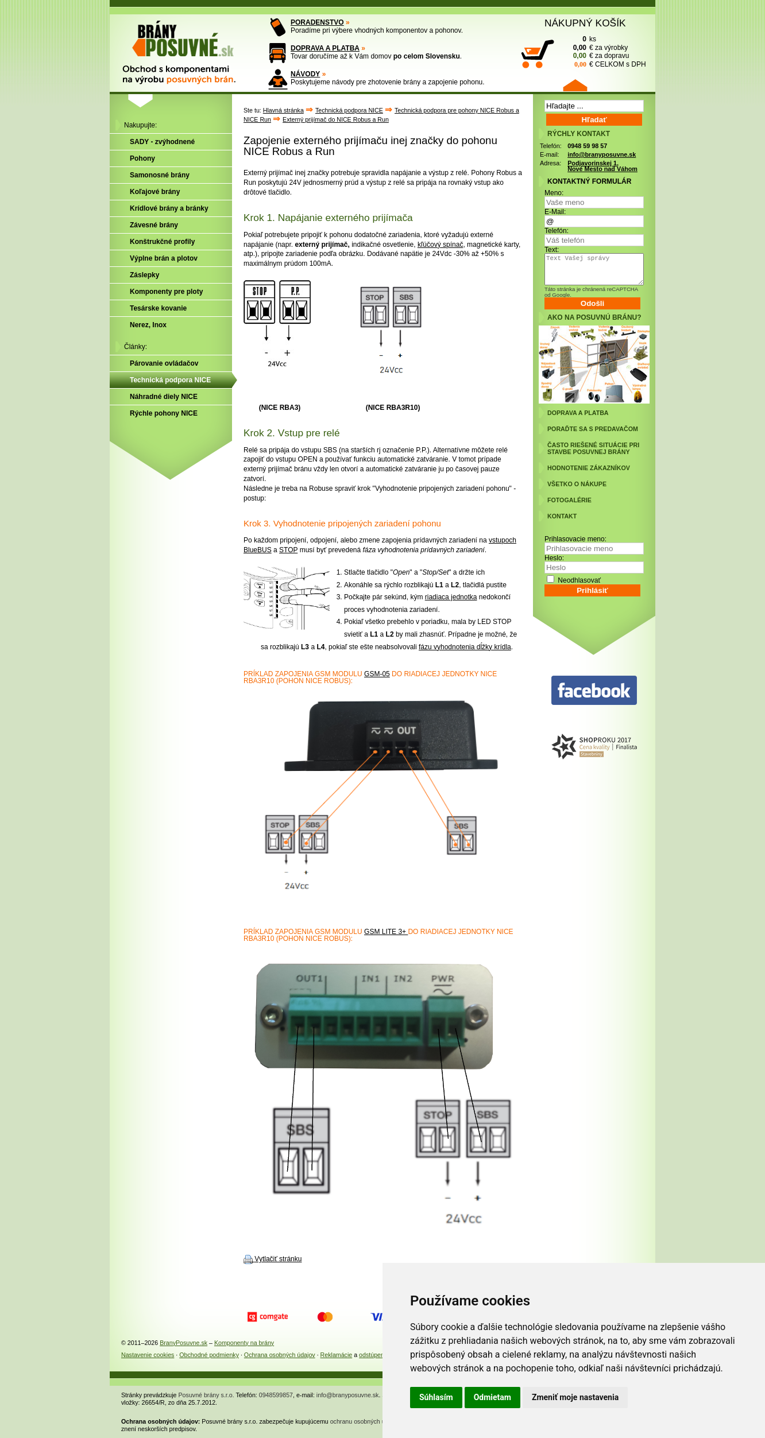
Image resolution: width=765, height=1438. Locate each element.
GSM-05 (377, 674)
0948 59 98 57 (587, 145)
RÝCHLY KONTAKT (578, 134)
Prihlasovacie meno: (575, 539)
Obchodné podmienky (209, 1354)
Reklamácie (336, 1354)
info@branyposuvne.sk (601, 154)
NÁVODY (305, 74)
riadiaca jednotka (451, 597)
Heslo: (554, 558)
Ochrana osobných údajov (279, 1354)
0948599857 (276, 1395)
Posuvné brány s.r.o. (206, 1395)
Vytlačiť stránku (278, 1259)
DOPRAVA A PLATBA (325, 48)
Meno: (553, 193)
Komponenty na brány (244, 1342)
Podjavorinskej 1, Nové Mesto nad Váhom (602, 166)
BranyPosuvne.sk (183, 1342)
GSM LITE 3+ (386, 932)
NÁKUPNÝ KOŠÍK (585, 23)
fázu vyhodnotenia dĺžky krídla (465, 647)
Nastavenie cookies (147, 1354)
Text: (551, 250)
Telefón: (556, 231)
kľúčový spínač (440, 245)
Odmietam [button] (492, 1397)
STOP (288, 550)
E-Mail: (555, 212)
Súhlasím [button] (436, 1397)
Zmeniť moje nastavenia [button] (575, 1397)
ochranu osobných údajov (365, 1421)
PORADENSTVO (317, 22)
